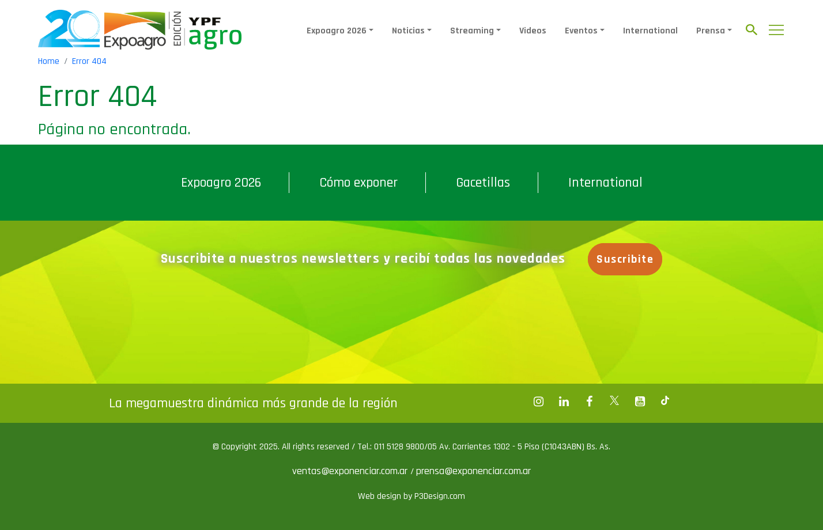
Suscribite (625, 259)
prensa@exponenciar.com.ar (473, 471)
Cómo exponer (358, 182)
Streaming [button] (472, 31)
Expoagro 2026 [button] (337, 31)
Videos (532, 31)
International (650, 31)
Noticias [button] (408, 31)
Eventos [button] (581, 31)
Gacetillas (483, 182)
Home (48, 61)
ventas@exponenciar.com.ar (351, 471)
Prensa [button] (710, 31)
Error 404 (89, 61)
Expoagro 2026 (221, 182)
